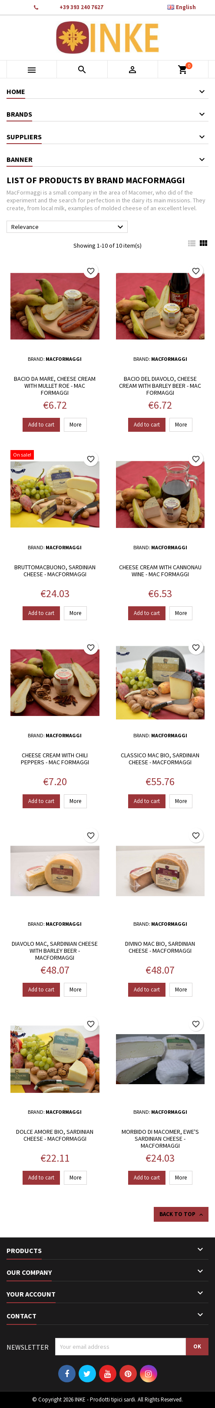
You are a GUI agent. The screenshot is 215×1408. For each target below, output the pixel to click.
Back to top (182, 1214)
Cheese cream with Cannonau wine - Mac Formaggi (160, 570)
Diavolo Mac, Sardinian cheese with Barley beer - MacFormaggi (55, 950)
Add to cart (41, 424)
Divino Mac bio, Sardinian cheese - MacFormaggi (160, 947)
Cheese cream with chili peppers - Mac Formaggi (55, 758)
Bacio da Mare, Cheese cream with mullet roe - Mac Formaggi (55, 386)
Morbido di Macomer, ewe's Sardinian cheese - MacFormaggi (160, 1138)
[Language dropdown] (186, 7)
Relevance (68, 227)
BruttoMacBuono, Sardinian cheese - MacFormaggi (55, 570)
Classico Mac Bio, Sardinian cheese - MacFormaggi (160, 758)
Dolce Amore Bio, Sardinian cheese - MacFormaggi (54, 1135)
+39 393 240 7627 (81, 7)
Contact (16, 7)
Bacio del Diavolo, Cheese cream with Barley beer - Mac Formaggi (160, 386)
